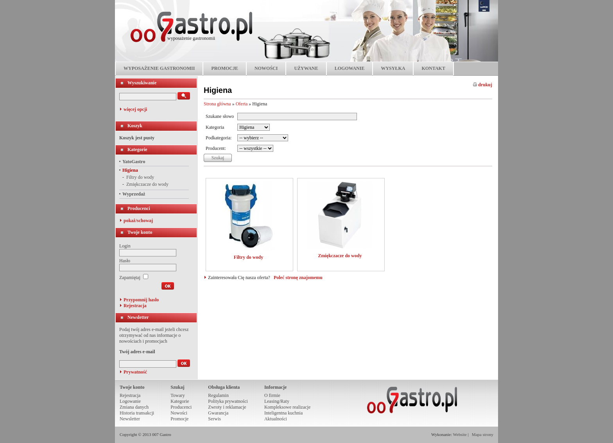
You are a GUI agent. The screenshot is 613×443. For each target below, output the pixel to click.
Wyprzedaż (133, 194)
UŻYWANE (306, 68)
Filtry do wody (140, 177)
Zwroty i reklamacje (227, 407)
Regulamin (218, 395)
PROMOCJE (224, 68)
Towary (177, 395)
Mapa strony (482, 434)
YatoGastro (133, 161)
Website (460, 434)
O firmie (272, 395)
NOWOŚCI (266, 68)
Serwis (214, 419)
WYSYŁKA (393, 68)
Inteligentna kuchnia (283, 413)
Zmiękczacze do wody (147, 184)
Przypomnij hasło (141, 299)
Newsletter (138, 317)
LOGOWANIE (350, 68)
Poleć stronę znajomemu (298, 277)
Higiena (130, 170)
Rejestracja (135, 305)
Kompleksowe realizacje (287, 407)
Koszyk (134, 125)
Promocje (179, 419)
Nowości (178, 413)
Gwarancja (218, 413)
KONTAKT (433, 68)
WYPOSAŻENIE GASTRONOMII (159, 68)
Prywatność (135, 372)
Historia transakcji (137, 413)
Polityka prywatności (228, 401)
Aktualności (275, 419)
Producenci (138, 208)
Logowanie (130, 401)
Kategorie (137, 149)
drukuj (482, 84)
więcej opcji (135, 109)
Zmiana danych (134, 407)
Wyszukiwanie (141, 82)
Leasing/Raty (276, 401)
